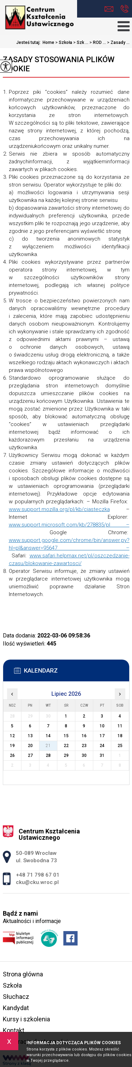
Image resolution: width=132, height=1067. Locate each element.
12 (12, 735)
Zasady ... (118, 42)
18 (120, 735)
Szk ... (80, 42)
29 (66, 755)
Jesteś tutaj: (29, 42)
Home (48, 42)
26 (12, 755)
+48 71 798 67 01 (124, 9)
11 (120, 726)
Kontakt (13, 1030)
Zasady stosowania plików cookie (58, 64)
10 (102, 726)
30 (84, 755)
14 (48, 735)
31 (102, 755)
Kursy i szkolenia (26, 1019)
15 (66, 735)
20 (30, 745)
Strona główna (23, 974)
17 (102, 735)
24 (102, 745)
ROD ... (97, 42)
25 (120, 745)
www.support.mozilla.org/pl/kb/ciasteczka (59, 509)
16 (84, 735)
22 (66, 745)
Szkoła (63, 42)
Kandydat (16, 1008)
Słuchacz (16, 996)
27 (30, 755)
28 (48, 755)
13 (30, 735)
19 (12, 745)
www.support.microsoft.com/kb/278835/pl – (69, 525)
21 (48, 745)
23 (84, 745)
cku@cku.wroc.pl (109, 9)
